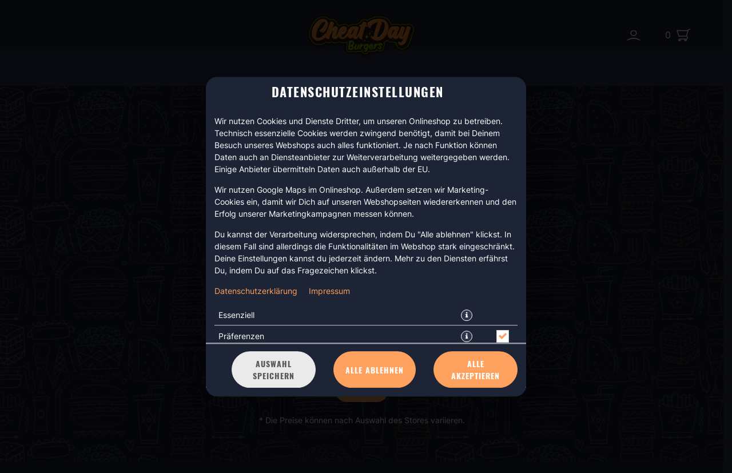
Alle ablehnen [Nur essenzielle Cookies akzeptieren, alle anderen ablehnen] (374, 370)
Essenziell (236, 314)
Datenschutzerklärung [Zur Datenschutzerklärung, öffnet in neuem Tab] (255, 290)
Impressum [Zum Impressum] (329, 290)
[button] (466, 315)
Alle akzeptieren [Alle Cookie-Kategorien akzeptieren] (475, 369)
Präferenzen (241, 336)
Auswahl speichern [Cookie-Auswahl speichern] (274, 369)
